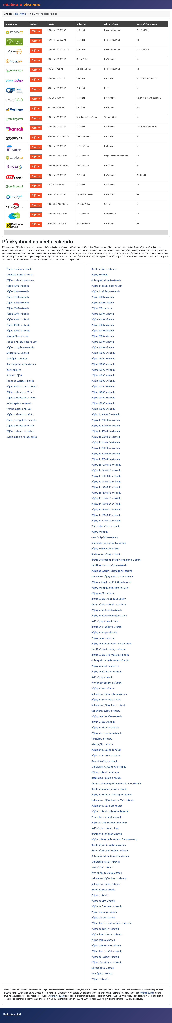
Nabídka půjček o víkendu (19, 403)
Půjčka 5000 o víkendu (18, 291)
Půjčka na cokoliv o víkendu (105, 929)
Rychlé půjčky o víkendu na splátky (108, 599)
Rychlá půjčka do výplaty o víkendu (108, 845)
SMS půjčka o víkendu (102, 867)
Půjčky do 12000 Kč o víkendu (106, 476)
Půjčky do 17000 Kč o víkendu (106, 504)
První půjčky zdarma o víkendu (106, 683)
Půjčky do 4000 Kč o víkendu (105, 431)
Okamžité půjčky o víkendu (104, 537)
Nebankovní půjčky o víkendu (105, 711)
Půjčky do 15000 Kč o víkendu (106, 493)
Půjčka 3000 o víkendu (102, 314)
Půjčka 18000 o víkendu (103, 397)
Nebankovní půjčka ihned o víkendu (108, 878)
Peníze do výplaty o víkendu (20, 381)
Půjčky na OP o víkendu (103, 593)
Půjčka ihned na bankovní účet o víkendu (111, 923)
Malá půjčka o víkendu (18, 336)
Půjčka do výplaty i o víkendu (105, 291)
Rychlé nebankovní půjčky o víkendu (109, 565)
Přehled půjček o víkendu (19, 409)
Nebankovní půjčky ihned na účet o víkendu (112, 576)
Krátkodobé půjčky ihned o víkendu (108, 543)
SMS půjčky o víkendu (102, 677)
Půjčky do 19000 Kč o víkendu (106, 515)
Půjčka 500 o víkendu (102, 308)
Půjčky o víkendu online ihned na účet (110, 587)
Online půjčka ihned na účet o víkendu (110, 856)
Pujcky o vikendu (99, 532)
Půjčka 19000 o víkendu (103, 403)
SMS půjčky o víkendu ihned (105, 621)
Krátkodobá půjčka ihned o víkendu (108, 766)
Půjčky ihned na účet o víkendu (106, 716)
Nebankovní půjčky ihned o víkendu (108, 705)
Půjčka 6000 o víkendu (18, 297)
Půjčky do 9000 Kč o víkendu (105, 459)
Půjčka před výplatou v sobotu (21, 420)
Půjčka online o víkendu (103, 940)
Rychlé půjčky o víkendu (103, 722)
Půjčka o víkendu (99, 979)
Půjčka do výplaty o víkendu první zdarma (111, 571)
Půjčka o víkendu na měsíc (20, 414)
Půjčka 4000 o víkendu (18, 286)
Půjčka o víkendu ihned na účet (106, 286)
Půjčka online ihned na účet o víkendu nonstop (114, 839)
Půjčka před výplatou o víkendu (106, 962)
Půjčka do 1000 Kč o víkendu (105, 414)
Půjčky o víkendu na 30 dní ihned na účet (111, 582)
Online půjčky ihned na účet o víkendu (110, 660)
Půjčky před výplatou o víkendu (106, 733)
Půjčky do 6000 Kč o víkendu (105, 442)
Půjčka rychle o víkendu (103, 917)
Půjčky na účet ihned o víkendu (106, 610)
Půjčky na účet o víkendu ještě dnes (109, 615)
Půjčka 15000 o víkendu (18, 325)
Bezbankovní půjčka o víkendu (106, 778)
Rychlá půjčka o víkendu (103, 889)
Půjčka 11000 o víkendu (103, 358)
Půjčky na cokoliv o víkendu (105, 666)
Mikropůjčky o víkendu (102, 744)
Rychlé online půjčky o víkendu (106, 627)
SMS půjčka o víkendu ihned (105, 828)
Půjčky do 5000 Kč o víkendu (105, 437)
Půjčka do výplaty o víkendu (20, 347)
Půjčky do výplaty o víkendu (105, 727)
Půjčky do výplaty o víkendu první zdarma (111, 794)
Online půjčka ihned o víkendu (106, 280)
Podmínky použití (12, 1014)
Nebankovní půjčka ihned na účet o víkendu (112, 800)
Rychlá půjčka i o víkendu (103, 269)
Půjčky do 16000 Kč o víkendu (106, 498)
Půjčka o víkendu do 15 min (20, 425)
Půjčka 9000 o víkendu (18, 314)
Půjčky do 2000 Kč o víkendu (105, 420)
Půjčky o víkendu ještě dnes (105, 548)
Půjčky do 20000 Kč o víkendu (106, 520)
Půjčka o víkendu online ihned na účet (110, 811)
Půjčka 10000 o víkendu (18, 319)
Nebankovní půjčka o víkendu (105, 884)
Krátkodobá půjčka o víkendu (105, 526)
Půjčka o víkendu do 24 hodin (21, 397)
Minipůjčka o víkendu (17, 358)
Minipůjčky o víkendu (101, 739)
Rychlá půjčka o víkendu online (22, 437)
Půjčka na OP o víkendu (103, 901)
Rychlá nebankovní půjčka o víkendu (109, 789)
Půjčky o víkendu (99, 274)
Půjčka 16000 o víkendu (103, 386)
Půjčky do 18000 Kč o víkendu (106, 509)
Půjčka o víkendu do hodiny (20, 431)
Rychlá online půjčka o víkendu (106, 834)
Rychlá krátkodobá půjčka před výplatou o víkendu (116, 783)
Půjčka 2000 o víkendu (102, 302)
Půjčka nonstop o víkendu (19, 269)
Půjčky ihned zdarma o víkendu (106, 671)
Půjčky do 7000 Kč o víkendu (105, 448)
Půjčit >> (35, 31)
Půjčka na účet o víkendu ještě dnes (109, 822)
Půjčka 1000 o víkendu (102, 297)
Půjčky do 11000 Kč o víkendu (106, 470)
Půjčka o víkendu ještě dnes (20, 280)
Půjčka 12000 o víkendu (103, 364)
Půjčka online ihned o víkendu (106, 945)
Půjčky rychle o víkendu (103, 638)
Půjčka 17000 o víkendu (103, 392)
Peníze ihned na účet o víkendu (106, 817)
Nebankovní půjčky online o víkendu (109, 694)
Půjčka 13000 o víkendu (103, 369)
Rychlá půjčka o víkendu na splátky (108, 604)
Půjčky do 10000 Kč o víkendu (106, 465)
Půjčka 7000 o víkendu (18, 302)
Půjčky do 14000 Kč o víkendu (106, 487)
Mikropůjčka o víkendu (18, 353)
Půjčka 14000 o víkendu (103, 375)
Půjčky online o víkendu (103, 688)
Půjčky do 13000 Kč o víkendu (106, 481)
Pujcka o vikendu (99, 895)
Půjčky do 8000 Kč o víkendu (105, 453)
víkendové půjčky (57, 996)
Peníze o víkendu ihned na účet (22, 342)
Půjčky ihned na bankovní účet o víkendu (111, 643)
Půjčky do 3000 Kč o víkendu (105, 425)
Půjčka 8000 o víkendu (18, 308)
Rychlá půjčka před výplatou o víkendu (110, 850)
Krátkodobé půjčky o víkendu (105, 862)
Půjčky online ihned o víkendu (106, 699)
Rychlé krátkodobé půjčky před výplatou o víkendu (116, 560)
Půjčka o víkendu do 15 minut (106, 750)
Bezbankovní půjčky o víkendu (106, 554)
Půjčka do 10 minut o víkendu (106, 755)
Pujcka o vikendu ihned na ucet (106, 806)
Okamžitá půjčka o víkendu (20, 274)
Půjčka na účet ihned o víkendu (106, 906)
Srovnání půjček (14, 375)
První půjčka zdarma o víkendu (106, 873)
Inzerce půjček (14, 369)
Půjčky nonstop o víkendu (104, 632)
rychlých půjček (147, 993)
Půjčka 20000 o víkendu (18, 330)
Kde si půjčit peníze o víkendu (21, 364)
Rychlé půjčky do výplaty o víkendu (108, 649)
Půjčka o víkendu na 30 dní (20, 392)
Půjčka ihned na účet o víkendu (22, 386)
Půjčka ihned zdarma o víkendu (106, 934)
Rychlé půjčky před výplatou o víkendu (110, 655)
